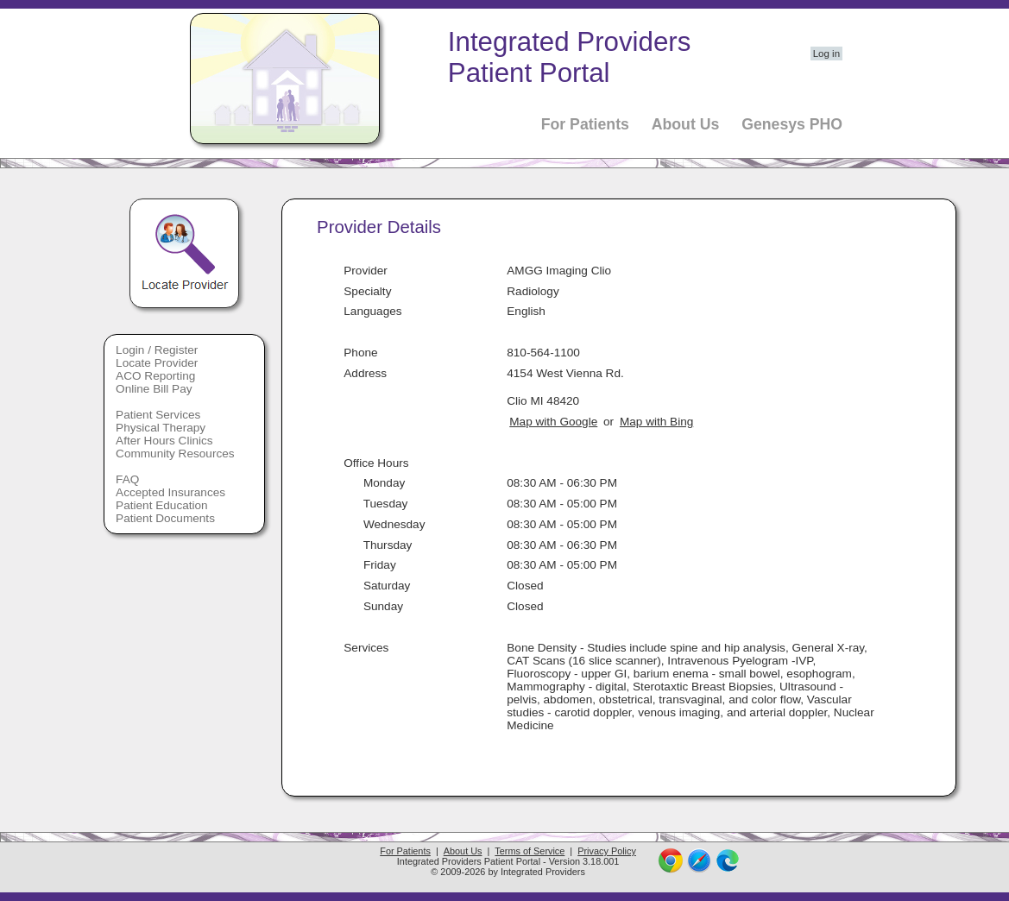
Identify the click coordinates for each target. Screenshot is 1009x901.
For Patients (585, 124)
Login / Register (157, 349)
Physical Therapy (160, 427)
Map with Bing (656, 421)
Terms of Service (529, 851)
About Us (686, 124)
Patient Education (162, 505)
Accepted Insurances (170, 492)
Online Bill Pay (154, 388)
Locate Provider (157, 362)
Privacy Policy (606, 851)
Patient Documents (165, 518)
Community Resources (175, 453)
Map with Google (553, 421)
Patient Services (158, 414)
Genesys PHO (791, 124)
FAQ (127, 479)
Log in (826, 53)
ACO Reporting (155, 375)
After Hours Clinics (164, 440)
